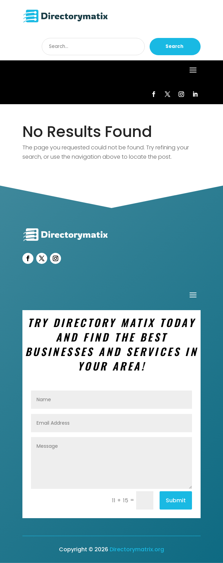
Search (174, 46)
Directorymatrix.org (137, 549)
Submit (176, 500)
